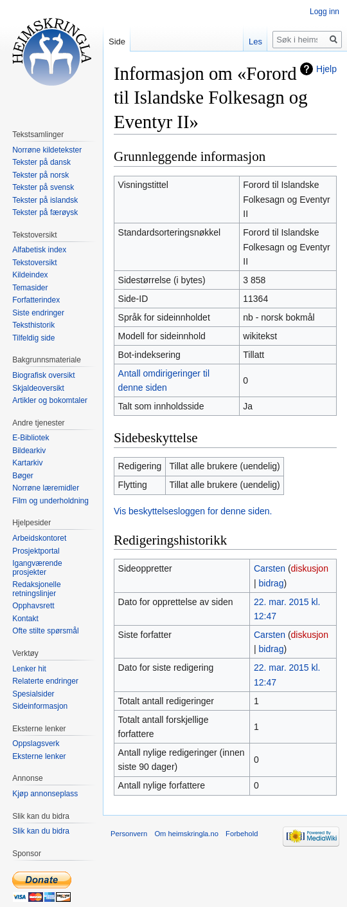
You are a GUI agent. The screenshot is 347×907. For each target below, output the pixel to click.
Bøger (22, 475)
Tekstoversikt (34, 262)
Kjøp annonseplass (45, 793)
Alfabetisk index (39, 249)
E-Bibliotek (30, 437)
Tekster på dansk (41, 162)
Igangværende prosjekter (37, 568)
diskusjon (309, 568)
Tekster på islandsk (45, 200)
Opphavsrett (33, 605)
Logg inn (324, 11)
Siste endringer (38, 312)
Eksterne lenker (39, 756)
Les (255, 41)
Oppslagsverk (35, 743)
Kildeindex (30, 274)
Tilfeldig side (33, 337)
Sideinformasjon (39, 706)
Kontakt (25, 618)
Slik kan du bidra (40, 831)
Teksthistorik (33, 325)
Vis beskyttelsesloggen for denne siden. (193, 511)
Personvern (129, 833)
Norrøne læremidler (45, 487)
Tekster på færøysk (45, 212)
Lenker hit (29, 668)
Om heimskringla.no (186, 833)
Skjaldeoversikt (38, 388)
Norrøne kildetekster (47, 149)
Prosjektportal (35, 551)
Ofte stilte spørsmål (45, 630)
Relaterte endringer (45, 681)
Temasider (30, 287)
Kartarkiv (27, 462)
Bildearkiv (29, 450)
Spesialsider (33, 693)
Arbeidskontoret (39, 538)
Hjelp (326, 69)
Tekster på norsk (40, 175)
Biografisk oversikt (43, 375)
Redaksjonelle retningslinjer (36, 589)
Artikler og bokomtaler (49, 400)
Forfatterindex (36, 299)
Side (117, 41)
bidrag (271, 583)
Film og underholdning (50, 500)
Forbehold (242, 833)
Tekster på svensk (43, 187)
